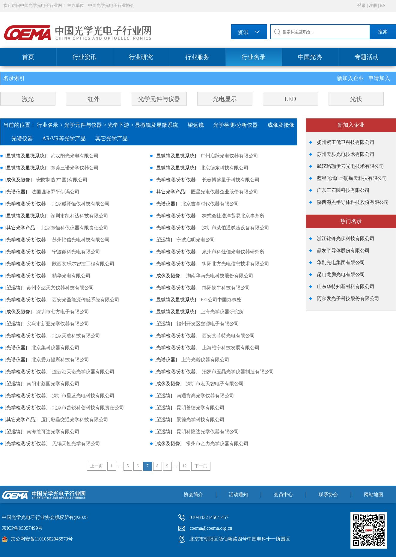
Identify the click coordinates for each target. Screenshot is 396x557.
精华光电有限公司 (71, 275)
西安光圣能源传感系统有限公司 (85, 299)
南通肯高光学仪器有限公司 (205, 395)
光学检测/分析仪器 (240, 125)
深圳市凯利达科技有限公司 (79, 215)
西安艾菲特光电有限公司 (228, 335)
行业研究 (141, 57)
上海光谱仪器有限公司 (205, 359)
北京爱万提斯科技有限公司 (60, 359)
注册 (373, 5)
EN (383, 5)
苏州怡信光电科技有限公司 (81, 239)
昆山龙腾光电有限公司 (341, 274)
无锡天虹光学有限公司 (76, 443)
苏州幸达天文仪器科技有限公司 (60, 287)
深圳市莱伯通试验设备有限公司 (235, 227)
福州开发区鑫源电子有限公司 (208, 323)
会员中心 (283, 494)
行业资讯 (85, 57)
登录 (361, 5)
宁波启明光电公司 (196, 239)
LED (290, 99)
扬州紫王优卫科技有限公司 (345, 142)
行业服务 (197, 57)
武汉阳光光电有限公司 (75, 155)
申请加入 (379, 78)
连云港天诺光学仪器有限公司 (83, 371)
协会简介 (193, 494)
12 (185, 466)
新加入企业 (351, 78)
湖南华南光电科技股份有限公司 (219, 275)
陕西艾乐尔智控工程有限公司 (83, 263)
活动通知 (238, 494)
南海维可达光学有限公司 (53, 431)
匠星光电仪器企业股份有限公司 (224, 191)
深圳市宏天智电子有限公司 (215, 383)
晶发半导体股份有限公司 (343, 250)
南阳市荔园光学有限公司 (53, 383)
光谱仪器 (27, 138)
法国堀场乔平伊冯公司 (55, 191)
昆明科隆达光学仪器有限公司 (208, 431)
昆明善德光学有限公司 (201, 407)
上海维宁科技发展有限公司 (231, 347)
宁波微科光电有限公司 (76, 251)
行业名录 (254, 57)
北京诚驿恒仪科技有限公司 (81, 203)
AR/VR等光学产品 (68, 138)
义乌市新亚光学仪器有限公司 (58, 323)
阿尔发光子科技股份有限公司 (348, 298)
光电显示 (225, 99)
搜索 (383, 31)
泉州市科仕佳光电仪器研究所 (233, 251)
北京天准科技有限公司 (76, 335)
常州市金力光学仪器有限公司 (217, 443)
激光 (28, 99)
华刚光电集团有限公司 (341, 262)
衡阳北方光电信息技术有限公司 (235, 263)
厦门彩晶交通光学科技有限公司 (74, 419)
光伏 (356, 99)
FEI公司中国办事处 (221, 299)
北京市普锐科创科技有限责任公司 (88, 407)
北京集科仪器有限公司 (55, 347)
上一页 (96, 466)
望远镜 (200, 125)
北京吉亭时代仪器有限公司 (210, 203)
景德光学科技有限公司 (201, 419)
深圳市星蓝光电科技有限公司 (83, 395)
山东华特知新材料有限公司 (345, 286)
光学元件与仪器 (159, 99)
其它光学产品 (115, 138)
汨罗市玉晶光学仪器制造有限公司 (238, 371)
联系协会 (328, 494)
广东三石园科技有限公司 (343, 190)
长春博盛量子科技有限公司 (231, 179)
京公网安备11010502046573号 (42, 538)
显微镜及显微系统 (161, 125)
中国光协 (310, 57)
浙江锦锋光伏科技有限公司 (345, 238)
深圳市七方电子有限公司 (62, 311)
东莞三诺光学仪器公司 (75, 167)
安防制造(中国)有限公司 (62, 179)
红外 (94, 99)
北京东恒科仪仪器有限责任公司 (74, 227)
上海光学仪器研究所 (222, 311)
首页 (28, 57)
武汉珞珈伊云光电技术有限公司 (350, 166)
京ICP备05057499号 (22, 528)
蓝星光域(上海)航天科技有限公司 (352, 178)
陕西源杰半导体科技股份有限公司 (353, 202)
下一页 (201, 466)
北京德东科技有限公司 (225, 167)
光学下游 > (121, 125)
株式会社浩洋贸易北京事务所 (233, 215)
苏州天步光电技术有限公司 (345, 154)
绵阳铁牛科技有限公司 (226, 287)
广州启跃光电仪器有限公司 (229, 155)
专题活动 (367, 57)
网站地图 (373, 494)
